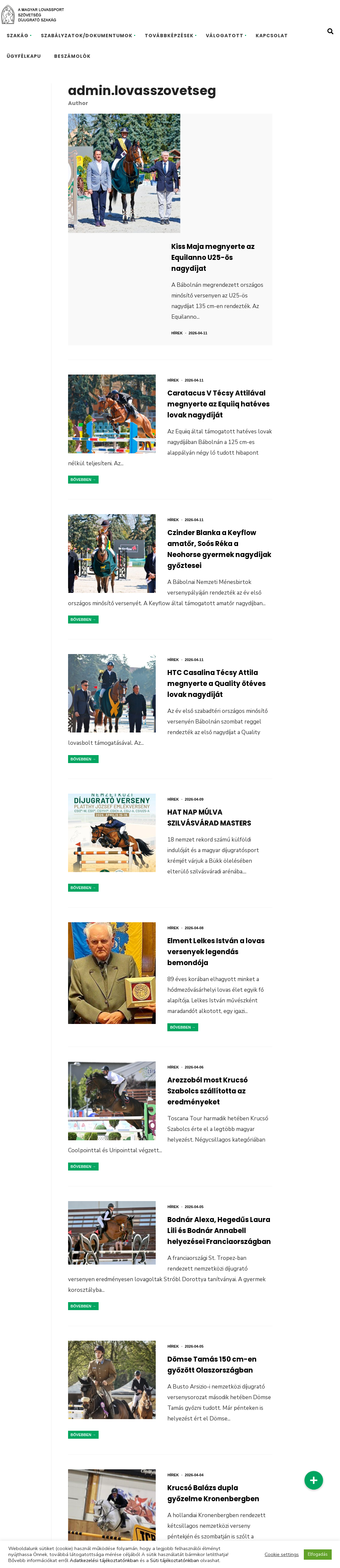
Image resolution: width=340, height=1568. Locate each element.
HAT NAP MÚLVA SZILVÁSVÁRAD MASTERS (217, 715)
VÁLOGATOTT (224, 35)
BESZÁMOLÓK (72, 56)
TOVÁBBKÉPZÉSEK (169, 35)
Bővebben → (83, 371)
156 (179, 1524)
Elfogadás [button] (318, 1554)
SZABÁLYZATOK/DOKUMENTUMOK (86, 35)
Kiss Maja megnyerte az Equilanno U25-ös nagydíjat (225, 143)
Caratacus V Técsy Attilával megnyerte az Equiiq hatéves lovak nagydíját (214, 302)
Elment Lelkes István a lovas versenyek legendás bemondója (212, 851)
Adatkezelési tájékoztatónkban (104, 1560)
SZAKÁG (18, 35)
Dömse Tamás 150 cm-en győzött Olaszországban (219, 1271)
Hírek (194, 222)
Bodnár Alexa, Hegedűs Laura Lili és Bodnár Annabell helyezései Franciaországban (215, 1140)
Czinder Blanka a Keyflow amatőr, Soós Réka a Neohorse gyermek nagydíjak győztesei (219, 443)
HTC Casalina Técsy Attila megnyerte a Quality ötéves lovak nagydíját (209, 584)
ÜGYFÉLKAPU (24, 56)
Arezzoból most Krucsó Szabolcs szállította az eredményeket (214, 993)
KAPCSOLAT (272, 35)
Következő (214, 1524)
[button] (313, 1480)
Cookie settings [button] (282, 1554)
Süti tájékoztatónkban (174, 1560)
